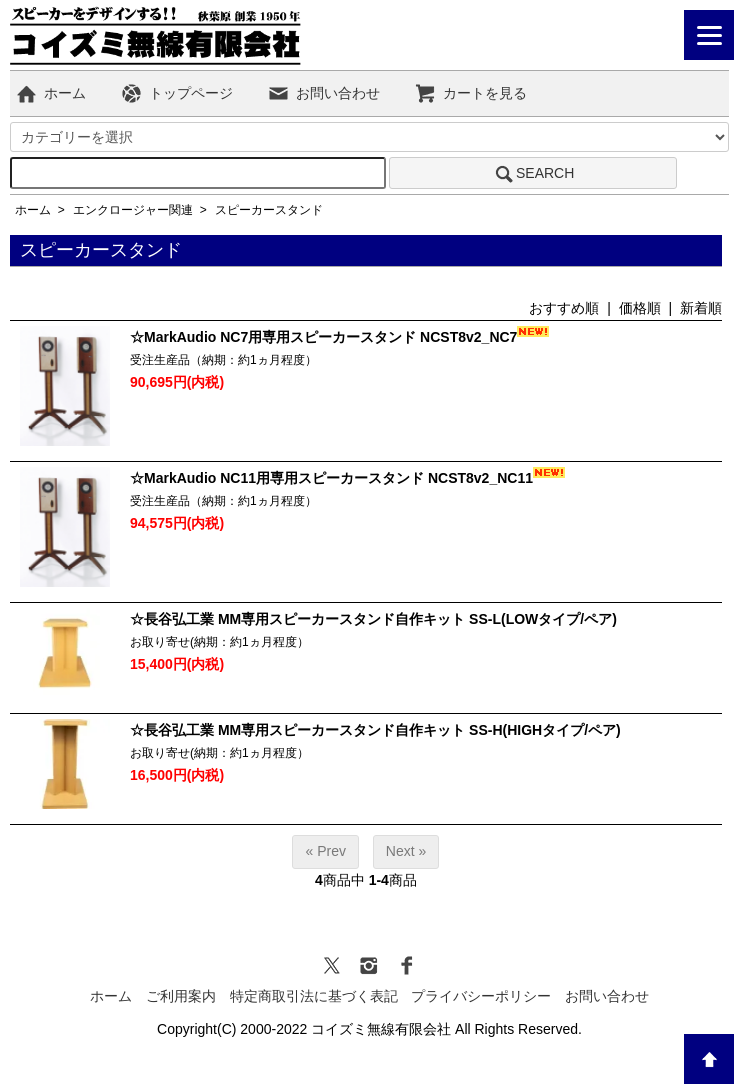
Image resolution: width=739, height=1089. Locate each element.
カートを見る (470, 93)
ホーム (50, 93)
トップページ (176, 93)
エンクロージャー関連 (133, 210)
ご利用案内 (181, 996)
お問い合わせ (323, 93)
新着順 (701, 308)
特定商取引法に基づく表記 (314, 996)
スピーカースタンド (269, 210)
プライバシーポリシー (481, 996)
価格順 (640, 308)
